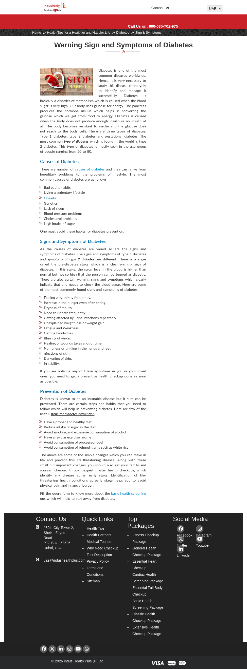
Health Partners (99, 535)
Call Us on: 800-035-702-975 (153, 26)
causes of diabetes (90, 169)
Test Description (99, 555)
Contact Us (160, 8)
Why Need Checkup (102, 548)
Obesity (50, 198)
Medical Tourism (99, 542)
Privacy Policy (98, 561)
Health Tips (95, 528)
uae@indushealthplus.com (64, 560)
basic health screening (128, 493)
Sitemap (93, 581)
